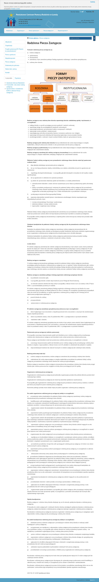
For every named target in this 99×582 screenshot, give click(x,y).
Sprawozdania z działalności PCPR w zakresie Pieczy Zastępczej (14, 90)
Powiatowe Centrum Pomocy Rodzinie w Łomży (37, 14)
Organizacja (20, 30)
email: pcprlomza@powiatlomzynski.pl (30, 25)
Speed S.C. (92, 580)
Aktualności (8, 42)
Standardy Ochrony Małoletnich (15, 83)
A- (80, 12)
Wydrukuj (89, 12)
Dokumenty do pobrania (12, 65)
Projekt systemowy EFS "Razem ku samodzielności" (14, 50)
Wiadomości (9, 30)
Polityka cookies (15, 9)
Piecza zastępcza (48, 30)
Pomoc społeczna (34, 30)
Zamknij (92, 2)
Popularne (18, 78)
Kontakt (7, 72)
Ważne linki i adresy (11, 69)
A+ (83, 12)
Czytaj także (8, 78)
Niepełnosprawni (63, 30)
